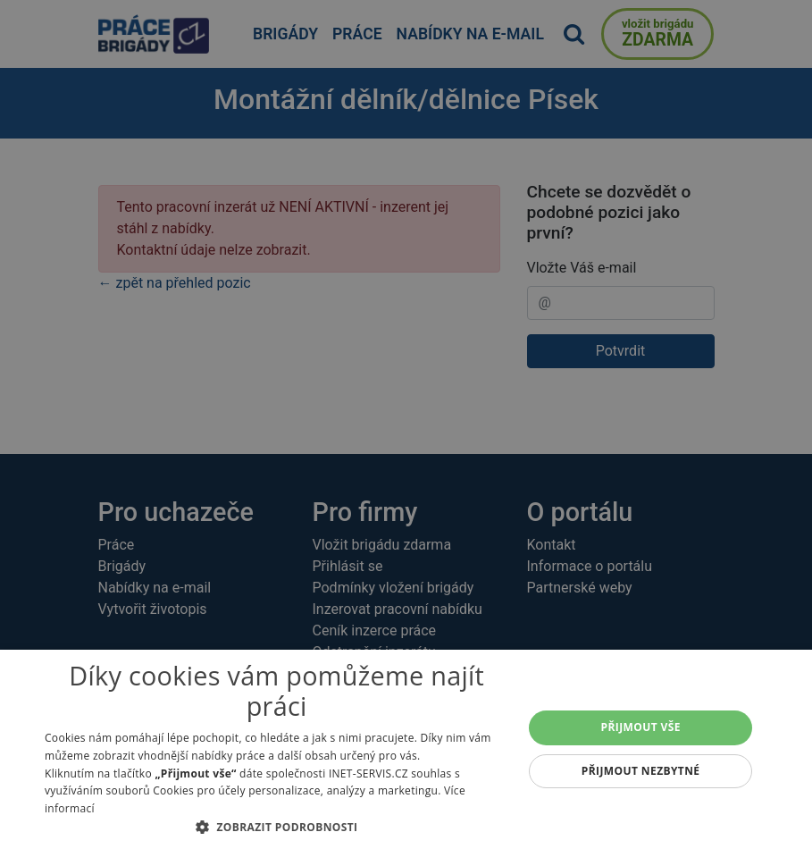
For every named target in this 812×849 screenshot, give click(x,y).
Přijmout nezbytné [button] (641, 770)
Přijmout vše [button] (641, 727)
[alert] (406, 424)
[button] (276, 827)
